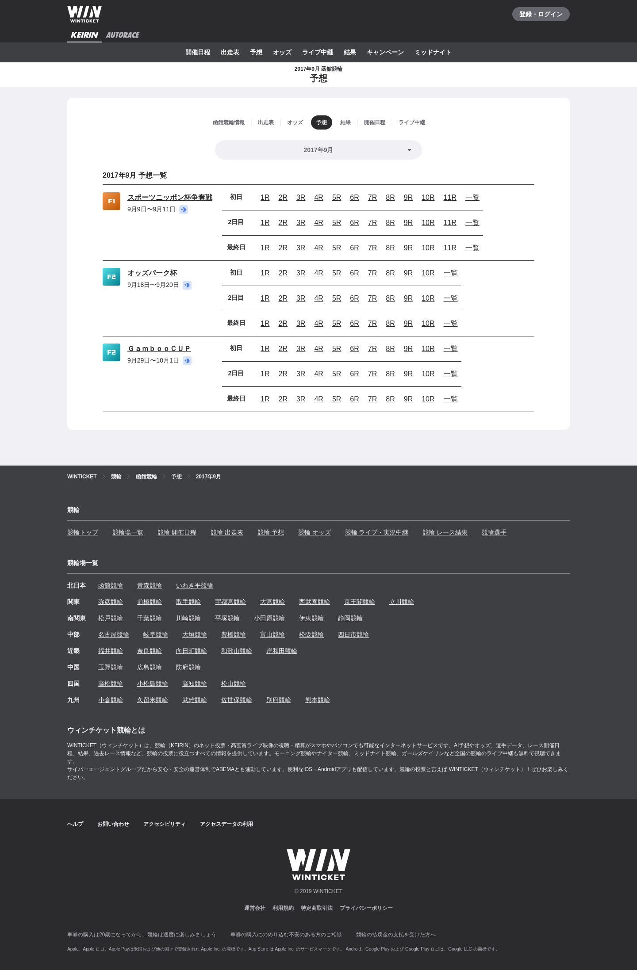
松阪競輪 (311, 634)
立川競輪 (401, 601)
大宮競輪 (272, 601)
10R (428, 197)
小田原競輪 (269, 618)
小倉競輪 (110, 699)
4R (318, 197)
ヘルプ (75, 824)
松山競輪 (233, 683)
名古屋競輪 (113, 634)
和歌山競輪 (236, 650)
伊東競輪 (311, 618)
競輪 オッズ (314, 532)
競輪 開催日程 (176, 532)
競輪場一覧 (127, 532)
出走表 (230, 52)
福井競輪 (110, 650)
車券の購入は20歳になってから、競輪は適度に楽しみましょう (141, 935)
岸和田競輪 (281, 650)
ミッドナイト (433, 52)
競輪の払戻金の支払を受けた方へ (396, 935)
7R (372, 197)
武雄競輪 (194, 699)
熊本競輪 (317, 699)
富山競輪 (272, 634)
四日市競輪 (353, 634)
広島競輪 (149, 667)
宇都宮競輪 (230, 601)
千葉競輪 (149, 618)
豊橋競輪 (233, 634)
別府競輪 (278, 699)
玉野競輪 (110, 667)
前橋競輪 (149, 601)
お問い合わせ (113, 824)
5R (336, 197)
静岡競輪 (350, 618)
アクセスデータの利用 (226, 824)
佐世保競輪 (236, 699)
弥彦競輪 (110, 601)
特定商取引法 (317, 908)
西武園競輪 (314, 601)
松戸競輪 (110, 618)
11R (450, 197)
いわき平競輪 (194, 585)
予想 (256, 52)
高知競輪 (194, 683)
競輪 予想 (270, 532)
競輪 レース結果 (445, 532)
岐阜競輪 (155, 634)
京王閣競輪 (359, 601)
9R (408, 197)
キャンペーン (385, 52)
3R (300, 197)
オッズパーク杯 (152, 273)
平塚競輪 (227, 618)
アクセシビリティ (164, 824)
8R (390, 197)
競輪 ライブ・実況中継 (377, 532)
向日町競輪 (191, 650)
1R (265, 197)
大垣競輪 (194, 634)
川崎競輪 (188, 618)
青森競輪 (149, 585)
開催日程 (197, 52)
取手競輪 (188, 601)
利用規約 (283, 908)
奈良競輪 (149, 650)
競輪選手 (494, 532)
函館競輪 (110, 585)
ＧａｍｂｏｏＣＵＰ (159, 348)
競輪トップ (82, 532)
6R (354, 197)
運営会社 (254, 908)
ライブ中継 (317, 52)
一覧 (472, 197)
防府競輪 (188, 667)
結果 (350, 52)
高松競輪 (110, 683)
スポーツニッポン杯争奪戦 (169, 197)
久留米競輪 (152, 699)
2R (282, 197)
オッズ (282, 52)
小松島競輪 (152, 683)
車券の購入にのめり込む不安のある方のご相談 (286, 935)
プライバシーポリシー (366, 908)
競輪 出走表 (227, 532)
